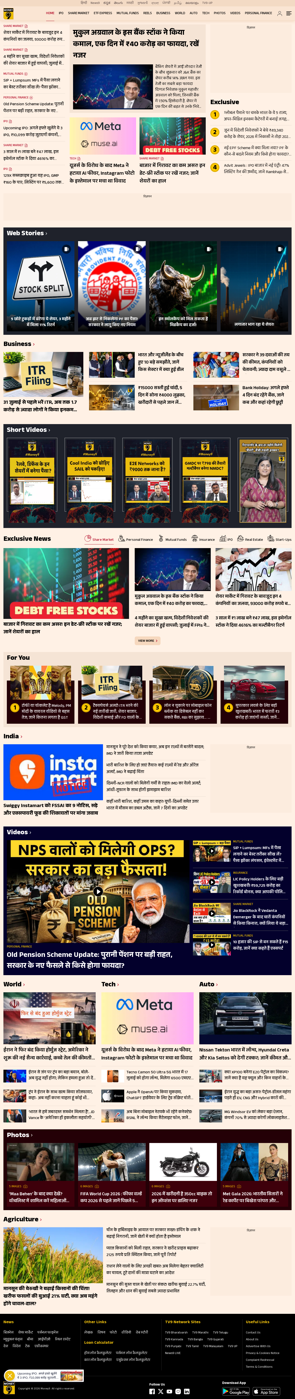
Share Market (78, 13)
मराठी (130, 3)
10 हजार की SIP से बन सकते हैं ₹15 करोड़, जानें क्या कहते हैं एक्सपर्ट (260, 945)
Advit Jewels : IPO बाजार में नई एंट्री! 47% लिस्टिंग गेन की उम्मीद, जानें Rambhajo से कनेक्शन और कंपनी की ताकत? (256, 169)
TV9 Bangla (195, 1340)
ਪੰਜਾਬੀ (166, 3)
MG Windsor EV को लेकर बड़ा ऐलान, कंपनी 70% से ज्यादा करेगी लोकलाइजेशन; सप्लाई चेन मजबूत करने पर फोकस (257, 1115)
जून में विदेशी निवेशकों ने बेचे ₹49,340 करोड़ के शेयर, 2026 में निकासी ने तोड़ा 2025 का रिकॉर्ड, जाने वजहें (257, 134)
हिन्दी (84, 3)
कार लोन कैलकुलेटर (98, 1360)
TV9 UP (232, 1346)
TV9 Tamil (192, 1346)
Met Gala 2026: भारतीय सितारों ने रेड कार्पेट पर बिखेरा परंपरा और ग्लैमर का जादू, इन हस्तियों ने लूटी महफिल (253, 1197)
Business (163, 13)
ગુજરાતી (142, 3)
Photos (220, 13)
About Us (252, 1340)
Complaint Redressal (260, 1360)
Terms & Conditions (259, 1367)
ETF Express (103, 13)
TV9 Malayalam (213, 1346)
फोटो (113, 1333)
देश (5, 1347)
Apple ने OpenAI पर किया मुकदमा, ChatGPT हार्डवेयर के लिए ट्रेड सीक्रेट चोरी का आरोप (158, 1095)
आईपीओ (44, 1340)
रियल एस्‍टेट (62, 1340)
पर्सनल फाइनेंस (47, 1333)
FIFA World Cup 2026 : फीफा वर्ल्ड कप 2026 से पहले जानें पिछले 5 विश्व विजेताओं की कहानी (111, 1197)
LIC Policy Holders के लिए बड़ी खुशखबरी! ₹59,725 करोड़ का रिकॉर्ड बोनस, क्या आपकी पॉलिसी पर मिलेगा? (260, 886)
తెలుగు (118, 3)
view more (146, 640)
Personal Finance (258, 13)
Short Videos (27, 431)
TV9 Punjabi (173, 1346)
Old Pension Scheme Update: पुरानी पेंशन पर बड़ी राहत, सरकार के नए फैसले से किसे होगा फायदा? (89, 961)
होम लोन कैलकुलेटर (97, 1353)
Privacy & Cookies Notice (262, 1353)
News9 (95, 3)
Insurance (240, 873)
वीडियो (126, 1333)
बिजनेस (8, 1333)
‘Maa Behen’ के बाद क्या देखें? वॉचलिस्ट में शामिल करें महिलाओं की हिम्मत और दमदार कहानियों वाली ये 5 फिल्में (37, 1197)
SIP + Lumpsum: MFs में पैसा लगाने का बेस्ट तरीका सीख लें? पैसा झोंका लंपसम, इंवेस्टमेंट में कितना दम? (257, 854)
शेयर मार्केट (25, 1333)
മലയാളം (192, 3)
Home (50, 13)
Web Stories (25, 234)
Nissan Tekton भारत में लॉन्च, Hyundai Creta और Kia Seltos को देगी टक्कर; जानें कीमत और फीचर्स (244, 1055)
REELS (147, 13)
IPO (61, 13)
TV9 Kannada (174, 1340)
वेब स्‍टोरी (142, 1333)
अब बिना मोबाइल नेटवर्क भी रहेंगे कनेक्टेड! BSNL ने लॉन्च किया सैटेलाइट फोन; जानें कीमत (159, 1115)
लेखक (88, 1333)
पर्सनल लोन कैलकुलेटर (131, 1353)
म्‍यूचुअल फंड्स (12, 1340)
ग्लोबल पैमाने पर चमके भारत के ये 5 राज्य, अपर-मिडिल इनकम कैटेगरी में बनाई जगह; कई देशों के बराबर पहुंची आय (255, 116)
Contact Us (253, 1333)
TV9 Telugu (220, 1333)
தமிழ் (178, 3)
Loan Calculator (99, 1343)
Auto (194, 13)
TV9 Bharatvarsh (176, 1333)
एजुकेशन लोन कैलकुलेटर (133, 1360)
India (11, 737)
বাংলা (155, 3)
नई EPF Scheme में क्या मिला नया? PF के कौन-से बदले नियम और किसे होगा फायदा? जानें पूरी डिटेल (256, 151)
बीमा (30, 1340)
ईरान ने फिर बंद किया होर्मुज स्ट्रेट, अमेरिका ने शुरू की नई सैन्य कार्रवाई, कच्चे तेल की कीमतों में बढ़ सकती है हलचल (47, 1055)
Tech (205, 13)
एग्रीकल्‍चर (41, 1347)
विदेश (17, 1347)
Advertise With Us (258, 1346)
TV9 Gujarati (215, 1340)
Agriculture (20, 1220)
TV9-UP (207, 3)
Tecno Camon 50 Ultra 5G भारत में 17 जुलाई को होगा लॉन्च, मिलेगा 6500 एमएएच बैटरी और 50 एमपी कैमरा (160, 1075)
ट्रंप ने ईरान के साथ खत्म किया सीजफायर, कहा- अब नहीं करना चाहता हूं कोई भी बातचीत (61, 1095)
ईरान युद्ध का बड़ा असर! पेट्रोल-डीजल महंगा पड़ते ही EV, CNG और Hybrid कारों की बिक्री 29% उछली (257, 1095)
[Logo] (9, 1393)
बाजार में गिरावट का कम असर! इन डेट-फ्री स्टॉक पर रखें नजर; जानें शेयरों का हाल (172, 173)
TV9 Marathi (200, 1333)
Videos (235, 13)
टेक (27, 1347)
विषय (101, 1333)
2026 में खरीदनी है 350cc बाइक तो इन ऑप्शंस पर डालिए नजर (182, 1197)
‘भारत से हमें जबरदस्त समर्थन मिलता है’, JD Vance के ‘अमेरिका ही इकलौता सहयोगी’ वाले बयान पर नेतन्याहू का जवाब (62, 1115)
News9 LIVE (173, 1353)
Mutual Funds (128, 13)
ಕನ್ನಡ (106, 3)
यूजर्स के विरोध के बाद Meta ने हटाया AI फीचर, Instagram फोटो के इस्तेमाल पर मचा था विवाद (102, 173)
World (180, 13)
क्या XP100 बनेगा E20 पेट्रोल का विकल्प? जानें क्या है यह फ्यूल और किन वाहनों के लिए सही (256, 1075)
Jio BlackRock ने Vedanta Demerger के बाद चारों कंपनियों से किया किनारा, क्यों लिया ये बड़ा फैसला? (259, 917)
